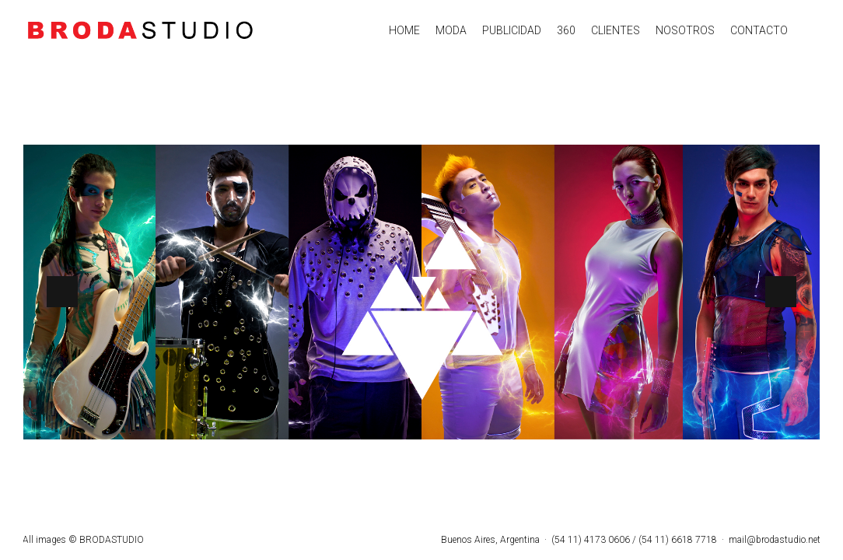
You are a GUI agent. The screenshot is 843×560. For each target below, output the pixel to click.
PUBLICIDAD (511, 30)
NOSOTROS (685, 30)
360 (566, 30)
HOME (404, 30)
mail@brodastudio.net (774, 539)
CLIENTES (615, 30)
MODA (451, 30)
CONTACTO (759, 30)
